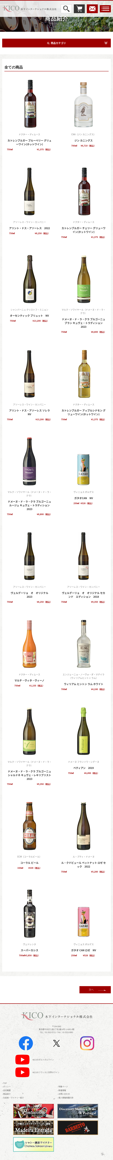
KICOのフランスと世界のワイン (46, 1072)
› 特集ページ (63, 1086)
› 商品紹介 (6, 1094)
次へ (91, 989)
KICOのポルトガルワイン (43, 1060)
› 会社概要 (6, 1090)
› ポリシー (6, 1086)
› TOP (4, 1083)
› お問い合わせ (64, 1094)
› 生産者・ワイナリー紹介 (13, 1097)
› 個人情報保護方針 (66, 1097)
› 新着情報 (62, 1090)
